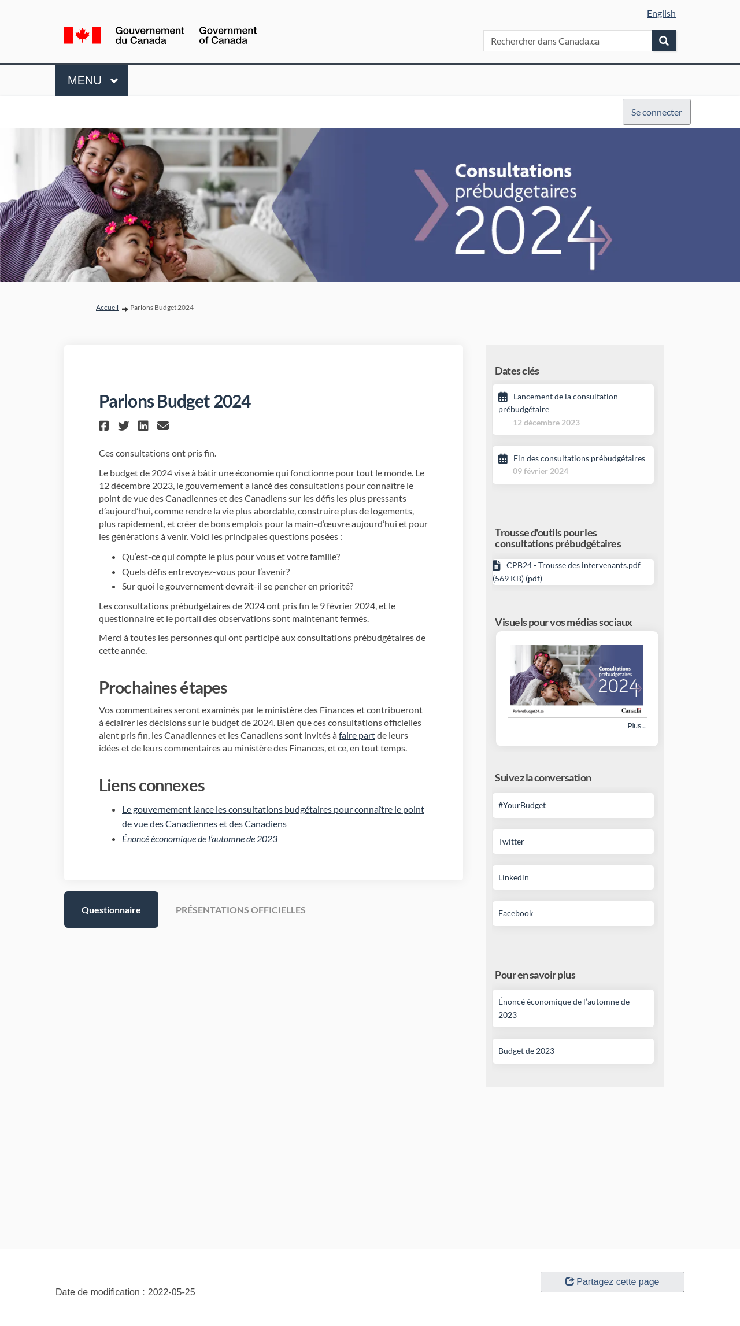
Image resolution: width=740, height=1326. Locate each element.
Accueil (107, 307)
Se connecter (656, 111)
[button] (105, 426)
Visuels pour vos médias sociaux (563, 622)
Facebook (515, 913)
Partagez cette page (612, 1282)
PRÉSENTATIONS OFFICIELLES (241, 909)
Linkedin (513, 877)
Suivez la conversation (543, 777)
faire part (357, 734)
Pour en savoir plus (535, 974)
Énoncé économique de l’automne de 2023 (200, 838)
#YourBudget (522, 805)
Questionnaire (111, 909)
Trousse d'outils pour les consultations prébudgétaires (558, 538)
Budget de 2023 (526, 1050)
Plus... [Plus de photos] (637, 726)
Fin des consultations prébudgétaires (579, 458)
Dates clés (517, 370)
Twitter (511, 841)
